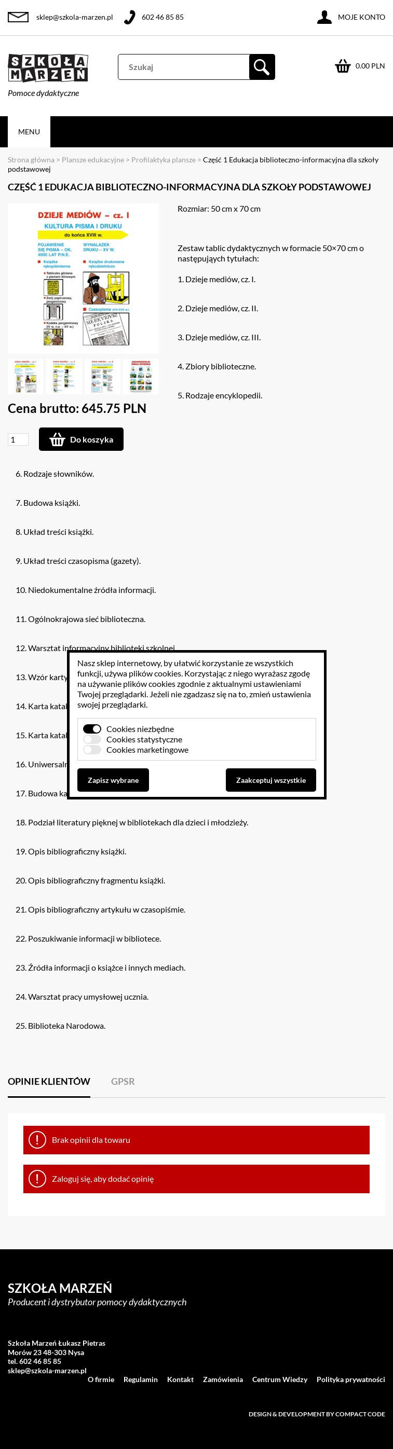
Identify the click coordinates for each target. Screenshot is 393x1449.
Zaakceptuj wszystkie (271, 780)
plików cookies (155, 673)
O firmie (101, 1379)
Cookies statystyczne (144, 739)
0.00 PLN (370, 65)
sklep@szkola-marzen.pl (74, 16)
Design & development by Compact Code (317, 1414)
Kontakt (180, 1379)
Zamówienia (223, 1379)
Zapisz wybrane (113, 780)
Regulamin (141, 1379)
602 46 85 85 (163, 16)
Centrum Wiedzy (279, 1379)
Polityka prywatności (351, 1379)
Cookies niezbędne (140, 729)
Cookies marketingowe (147, 749)
